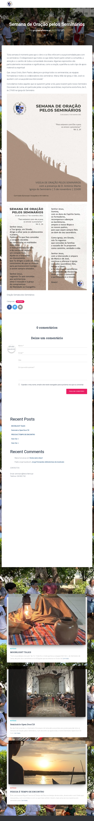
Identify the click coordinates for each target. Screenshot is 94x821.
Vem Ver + (15, 439)
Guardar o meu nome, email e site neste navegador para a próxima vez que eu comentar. (52, 385)
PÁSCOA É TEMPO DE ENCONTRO (23, 434)
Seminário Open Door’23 (20, 430)
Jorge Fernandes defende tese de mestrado (48, 462)
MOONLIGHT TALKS (18, 426)
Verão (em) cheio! (36, 458)
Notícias (20, 301)
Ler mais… (66, 602)
